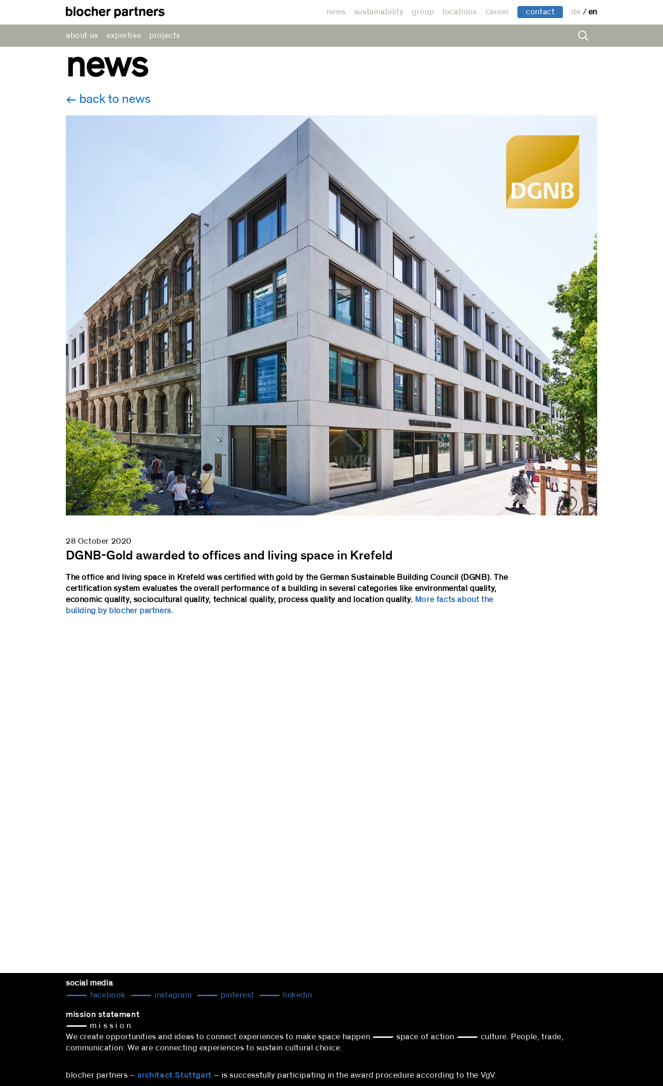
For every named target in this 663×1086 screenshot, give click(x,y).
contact (540, 12)
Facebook (107, 995)
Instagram (172, 995)
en (592, 12)
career (497, 12)
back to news (113, 99)
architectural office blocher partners (115, 12)
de (577, 12)
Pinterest (236, 995)
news (335, 12)
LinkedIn (296, 995)
